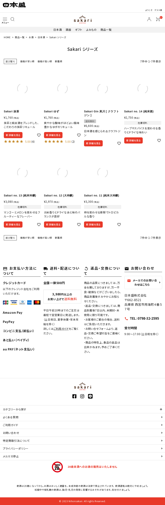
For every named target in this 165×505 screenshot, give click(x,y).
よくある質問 (10, 417)
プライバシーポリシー (16, 448)
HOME (7, 37)
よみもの (91, 30)
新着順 (58, 61)
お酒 (31, 37)
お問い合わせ (11, 433)
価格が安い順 (27, 61)
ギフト (78, 30)
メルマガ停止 (11, 456)
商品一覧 (106, 30)
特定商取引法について (16, 441)
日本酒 (57, 30)
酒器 (68, 30)
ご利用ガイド (61, 329)
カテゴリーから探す (14, 409)
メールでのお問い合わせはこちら (142, 282)
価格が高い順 (45, 61)
